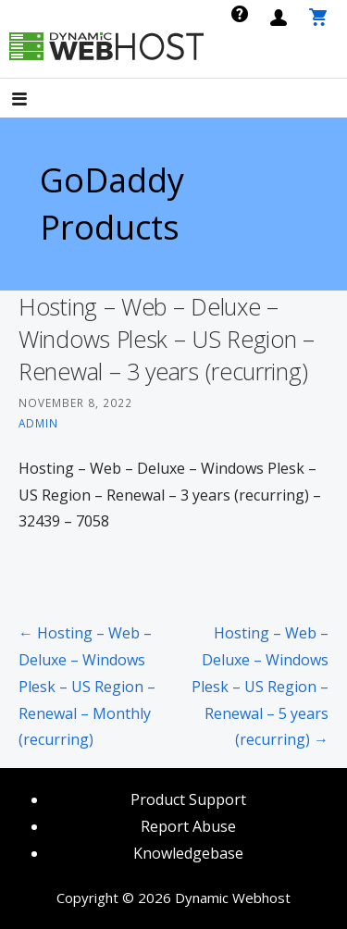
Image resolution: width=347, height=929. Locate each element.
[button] (35, 100)
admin (38, 422)
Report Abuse (188, 826)
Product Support (188, 799)
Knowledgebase (188, 853)
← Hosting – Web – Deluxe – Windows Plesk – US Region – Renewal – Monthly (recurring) (87, 686)
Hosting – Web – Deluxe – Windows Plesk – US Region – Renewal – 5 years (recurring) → (260, 686)
